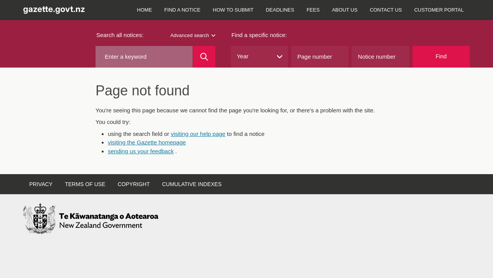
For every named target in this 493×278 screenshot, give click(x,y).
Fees (313, 10)
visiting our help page (198, 134)
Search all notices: (120, 35)
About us (344, 10)
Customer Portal (439, 10)
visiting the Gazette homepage (147, 142)
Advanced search (192, 35)
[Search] (204, 57)
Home (144, 10)
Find (441, 56)
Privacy (40, 184)
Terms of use (85, 184)
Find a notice (182, 10)
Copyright (133, 184)
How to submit (233, 10)
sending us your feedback (141, 151)
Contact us (386, 10)
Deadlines (280, 10)
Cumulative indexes (192, 184)
